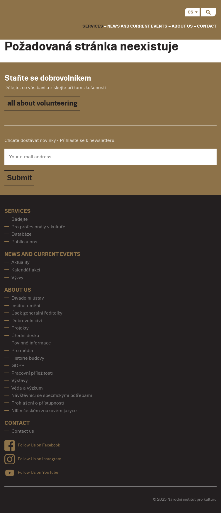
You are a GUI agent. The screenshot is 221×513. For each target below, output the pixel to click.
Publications (24, 241)
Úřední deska (25, 335)
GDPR (18, 365)
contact (207, 26)
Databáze (21, 234)
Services (92, 26)
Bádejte (19, 219)
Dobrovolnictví (26, 320)
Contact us (22, 431)
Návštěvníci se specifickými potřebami (51, 395)
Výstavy (19, 380)
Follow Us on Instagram (32, 458)
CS (190, 12)
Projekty (20, 328)
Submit (19, 178)
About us (182, 26)
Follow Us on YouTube (31, 471)
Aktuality (20, 262)
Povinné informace (31, 343)
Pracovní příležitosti (32, 373)
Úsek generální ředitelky (36, 313)
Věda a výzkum (27, 388)
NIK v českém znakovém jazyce (44, 410)
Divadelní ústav (27, 298)
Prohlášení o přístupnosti (37, 403)
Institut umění (25, 305)
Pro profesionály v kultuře (38, 227)
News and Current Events (137, 26)
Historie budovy (27, 358)
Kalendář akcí (25, 270)
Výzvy (17, 277)
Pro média (22, 350)
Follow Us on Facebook (32, 444)
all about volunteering (42, 103)
